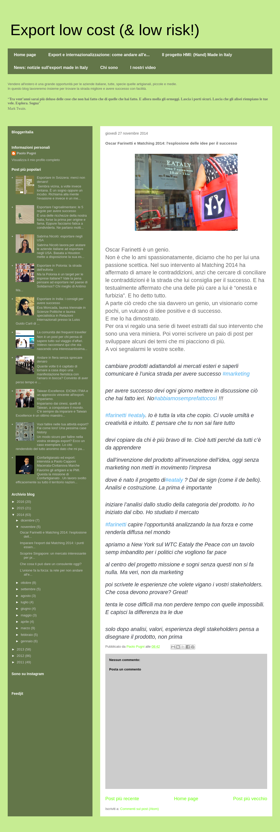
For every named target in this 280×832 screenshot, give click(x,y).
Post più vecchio (250, 798)
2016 (21, 502)
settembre (28, 589)
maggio (27, 615)
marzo (26, 628)
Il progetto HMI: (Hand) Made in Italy (197, 55)
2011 (21, 662)
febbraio (27, 635)
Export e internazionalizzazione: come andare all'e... (99, 55)
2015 (21, 508)
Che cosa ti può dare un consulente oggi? (50, 564)
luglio (25, 602)
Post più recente (122, 798)
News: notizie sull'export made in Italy (51, 67)
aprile (25, 622)
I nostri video (143, 67)
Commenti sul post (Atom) (139, 809)
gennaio (27, 641)
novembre (28, 527)
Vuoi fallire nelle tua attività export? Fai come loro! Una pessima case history (62, 428)
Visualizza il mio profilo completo (36, 160)
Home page (25, 55)
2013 (21, 649)
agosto (26, 596)
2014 (21, 515)
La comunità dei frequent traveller (61, 332)
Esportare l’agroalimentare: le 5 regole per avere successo (60, 209)
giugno (26, 608)
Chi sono (109, 67)
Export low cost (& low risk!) (105, 29)
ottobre (26, 583)
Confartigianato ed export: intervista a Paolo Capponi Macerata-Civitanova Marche (58, 461)
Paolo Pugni (26, 153)
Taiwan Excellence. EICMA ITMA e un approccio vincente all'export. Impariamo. (62, 395)
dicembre (28, 520)
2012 (21, 656)
